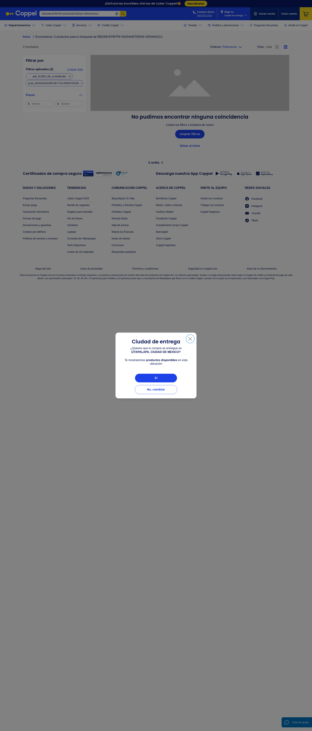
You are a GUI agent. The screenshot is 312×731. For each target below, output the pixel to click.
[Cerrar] (190, 339)
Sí (156, 378)
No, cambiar (156, 389)
